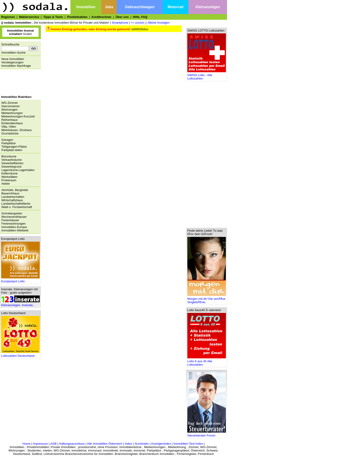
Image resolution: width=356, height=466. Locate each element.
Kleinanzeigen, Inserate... (20, 304)
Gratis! (20, 32)
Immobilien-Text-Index (188, 443)
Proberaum (8, 180)
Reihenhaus (9, 119)
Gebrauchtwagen (139, 7)
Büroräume (8, 156)
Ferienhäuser (10, 220)
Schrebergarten (11, 213)
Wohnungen (9, 109)
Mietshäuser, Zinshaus (16, 130)
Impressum (40, 443)
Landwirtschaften (12, 196)
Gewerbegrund (11, 166)
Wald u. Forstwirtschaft (16, 207)
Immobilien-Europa (14, 227)
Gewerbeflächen (12, 163)
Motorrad (175, 7)
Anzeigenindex (161, 443)
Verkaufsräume (11, 159)
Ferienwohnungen (13, 223)
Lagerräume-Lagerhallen (18, 170)
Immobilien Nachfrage (16, 65)
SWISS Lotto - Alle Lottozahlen (206, 75)
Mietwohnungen (12, 113)
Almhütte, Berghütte (14, 190)
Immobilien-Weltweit (14, 230)
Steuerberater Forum (206, 434)
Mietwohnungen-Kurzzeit (18, 116)
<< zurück (137, 22)
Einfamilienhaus (12, 123)
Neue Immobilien (12, 59)
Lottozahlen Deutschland (20, 354)
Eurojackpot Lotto (20, 280)
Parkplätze (8, 143)
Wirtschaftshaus (12, 200)
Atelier (5, 183)
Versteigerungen (12, 62)
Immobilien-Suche (13, 52)
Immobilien (85, 7)
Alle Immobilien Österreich (104, 443)
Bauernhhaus (10, 193)
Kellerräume (9, 173)
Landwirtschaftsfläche (15, 203)
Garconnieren (10, 106)
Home (26, 443)
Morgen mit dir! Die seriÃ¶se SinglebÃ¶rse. (206, 299)
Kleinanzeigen (207, 7)
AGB (53, 443)
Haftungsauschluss (72, 443)
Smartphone (120, 22)
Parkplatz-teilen (11, 150)
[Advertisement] (19, 82)
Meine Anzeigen (159, 22)
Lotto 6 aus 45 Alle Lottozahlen (206, 361)
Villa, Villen (8, 126)
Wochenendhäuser (14, 216)
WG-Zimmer (9, 102)
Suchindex (142, 443)
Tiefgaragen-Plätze (14, 146)
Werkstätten (9, 176)
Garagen (7, 139)
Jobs (109, 7)
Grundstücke (10, 133)
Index (128, 443)
